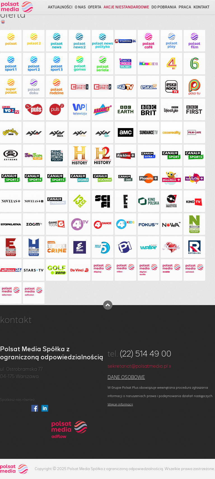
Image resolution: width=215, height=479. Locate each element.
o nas (80, 7)
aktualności (60, 7)
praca (185, 7)
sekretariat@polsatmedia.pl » (139, 366)
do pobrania (163, 7)
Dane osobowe (126, 377)
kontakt (201, 7)
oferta (94, 7)
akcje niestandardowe (126, 7)
